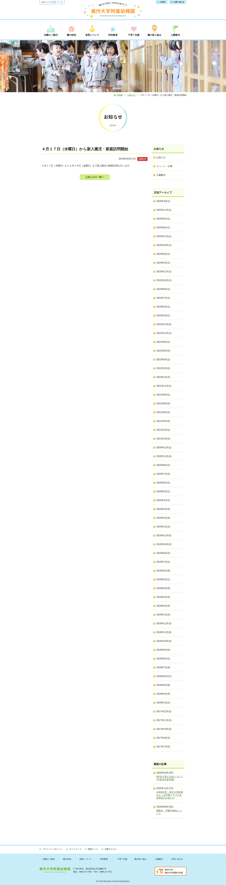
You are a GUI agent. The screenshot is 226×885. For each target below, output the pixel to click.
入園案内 (159, 859)
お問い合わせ (177, 859)
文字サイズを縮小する (52, 2)
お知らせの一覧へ (94, 177)
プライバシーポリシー (52, 849)
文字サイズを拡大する (55, 2)
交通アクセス (111, 849)
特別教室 (104, 859)
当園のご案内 (49, 859)
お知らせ (131, 95)
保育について (85, 859)
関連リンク (93, 849)
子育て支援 (122, 859)
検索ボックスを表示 (64, 2)
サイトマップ (75, 849)
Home (120, 95)
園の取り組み (140, 859)
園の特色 (67, 859)
